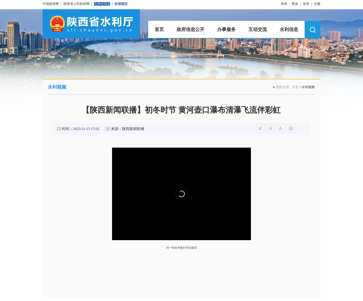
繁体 (295, 4)
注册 (317, 4)
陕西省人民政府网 (76, 4)
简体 (284, 4)
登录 (306, 4)
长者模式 (121, 4)
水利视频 (57, 87)
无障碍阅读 (102, 4)
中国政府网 (51, 4)
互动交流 (257, 29)
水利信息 (289, 29)
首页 (159, 29)
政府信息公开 (190, 29)
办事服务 (226, 29)
